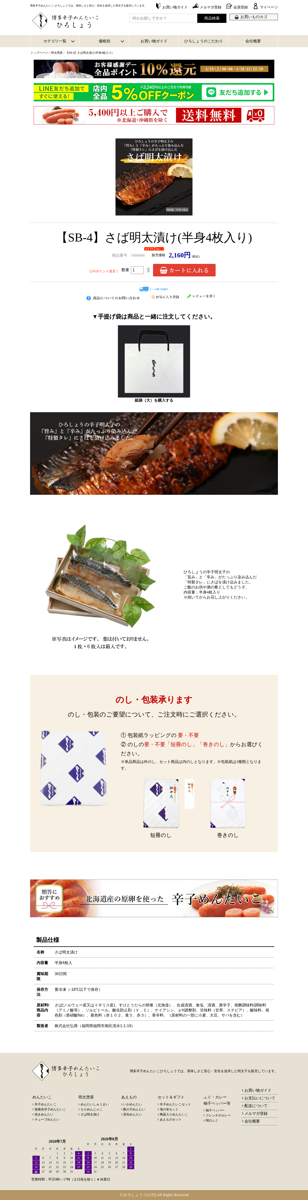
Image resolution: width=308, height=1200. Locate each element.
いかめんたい (132, 1104)
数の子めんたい (134, 1109)
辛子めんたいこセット (175, 1104)
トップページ (39, 52)
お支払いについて (259, 1098)
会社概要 (253, 41)
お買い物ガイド (154, 41)
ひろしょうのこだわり (203, 41)
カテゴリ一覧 (54, 41)
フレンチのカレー (218, 1115)
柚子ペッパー (215, 1110)
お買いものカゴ (253, 17)
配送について (256, 1106)
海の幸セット (169, 1109)
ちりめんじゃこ (92, 1109)
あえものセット (171, 1119)
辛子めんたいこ (46, 1104)
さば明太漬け (90, 1114)
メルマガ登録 (256, 1113)
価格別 (104, 41)
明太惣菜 (57, 52)
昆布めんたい (132, 1114)
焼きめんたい (44, 1114)
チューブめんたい (47, 1119)
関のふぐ (212, 1120)
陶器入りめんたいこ (174, 1114)
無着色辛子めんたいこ (50, 1109)
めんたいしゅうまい (95, 1104)
